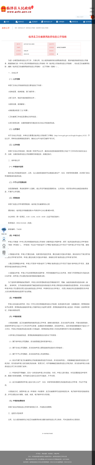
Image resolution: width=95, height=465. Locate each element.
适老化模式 (84, 1)
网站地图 (44, 453)
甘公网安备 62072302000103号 (46, 459)
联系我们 (50, 453)
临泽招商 (87, 22)
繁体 (72, 1)
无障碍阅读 (76, 1)
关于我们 (38, 453)
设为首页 (62, 1)
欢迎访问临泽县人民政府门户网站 (8, 1)
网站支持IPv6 (56, 1)
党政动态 (20, 22)
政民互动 (73, 22)
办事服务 (60, 22)
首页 (6, 22)
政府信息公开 (46, 22)
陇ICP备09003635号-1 (32, 459)
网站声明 (56, 453)
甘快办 (4, 241)
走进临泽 (33, 22)
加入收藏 (68, 1)
